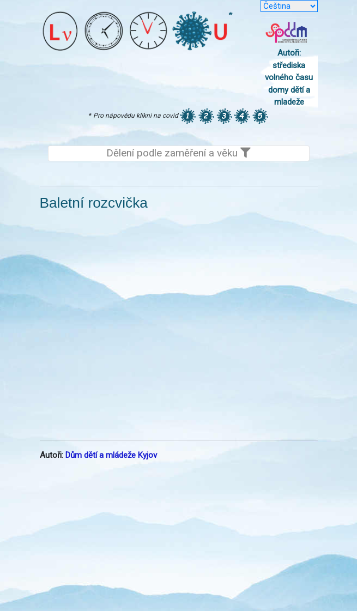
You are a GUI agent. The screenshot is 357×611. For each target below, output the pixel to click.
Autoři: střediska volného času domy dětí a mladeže (289, 77)
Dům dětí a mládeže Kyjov (111, 455)
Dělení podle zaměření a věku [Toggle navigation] (178, 153)
